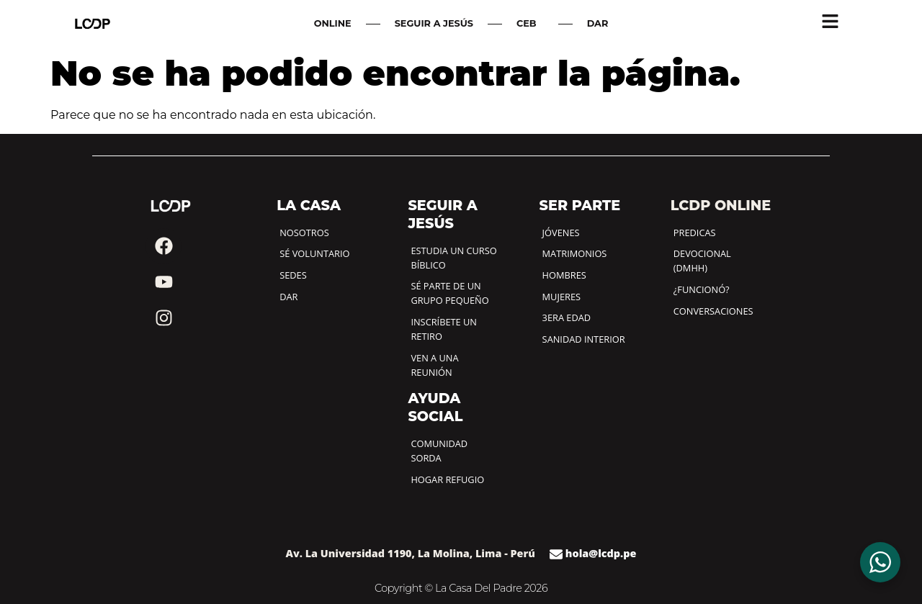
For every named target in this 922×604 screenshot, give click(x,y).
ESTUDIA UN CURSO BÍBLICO (453, 257)
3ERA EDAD (566, 317)
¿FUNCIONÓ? (701, 289)
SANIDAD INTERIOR (583, 339)
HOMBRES (564, 275)
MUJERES (561, 296)
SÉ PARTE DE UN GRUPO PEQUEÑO (449, 293)
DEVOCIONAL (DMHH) (702, 260)
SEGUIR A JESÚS (434, 23)
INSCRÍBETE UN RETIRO (444, 329)
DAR (598, 23)
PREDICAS (694, 232)
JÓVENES (561, 232)
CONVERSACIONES (713, 311)
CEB (530, 24)
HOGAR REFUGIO (447, 479)
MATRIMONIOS (574, 253)
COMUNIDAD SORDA (439, 450)
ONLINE (333, 23)
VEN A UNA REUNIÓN (434, 365)
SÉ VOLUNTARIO (314, 253)
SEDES (293, 275)
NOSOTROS (303, 232)
